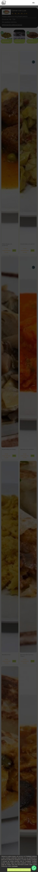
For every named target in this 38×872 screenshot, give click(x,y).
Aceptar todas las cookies (19, 870)
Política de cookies (6, 866)
